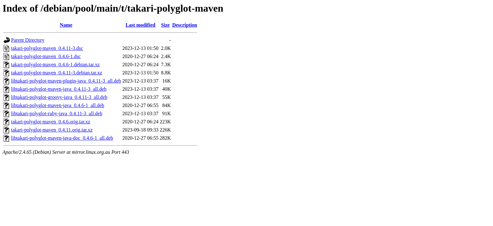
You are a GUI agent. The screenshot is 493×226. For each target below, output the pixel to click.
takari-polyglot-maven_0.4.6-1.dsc (46, 56)
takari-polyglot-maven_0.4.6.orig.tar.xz (50, 121)
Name (66, 25)
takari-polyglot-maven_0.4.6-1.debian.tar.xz (55, 64)
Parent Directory (27, 40)
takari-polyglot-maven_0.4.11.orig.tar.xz (51, 129)
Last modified (140, 25)
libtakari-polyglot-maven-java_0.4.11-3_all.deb (59, 89)
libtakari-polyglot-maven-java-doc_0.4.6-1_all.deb (62, 138)
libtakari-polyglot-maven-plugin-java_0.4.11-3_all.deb (66, 80)
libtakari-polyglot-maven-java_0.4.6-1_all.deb (57, 105)
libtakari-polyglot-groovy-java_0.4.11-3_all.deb (59, 97)
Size (165, 25)
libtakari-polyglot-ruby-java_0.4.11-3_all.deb (56, 113)
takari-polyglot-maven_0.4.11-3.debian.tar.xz (56, 72)
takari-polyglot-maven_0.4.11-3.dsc (47, 48)
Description (184, 25)
